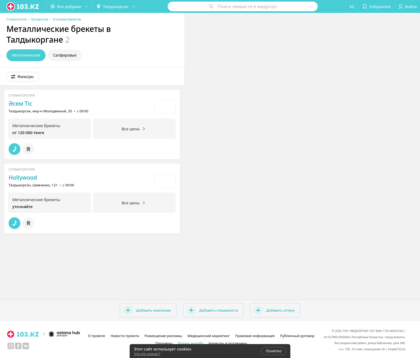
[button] (69, 6)
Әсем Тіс (20, 103)
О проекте (96, 335)
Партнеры (163, 343)
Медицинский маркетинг (209, 335)
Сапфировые (64, 55)
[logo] (23, 6)
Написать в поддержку (228, 343)
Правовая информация (255, 335)
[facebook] (18, 346)
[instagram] (11, 346)
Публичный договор (297, 335)
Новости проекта (124, 335)
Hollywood (23, 177)
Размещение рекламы (163, 335)
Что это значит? (147, 353)
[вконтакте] (25, 346)
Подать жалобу (190, 343)
